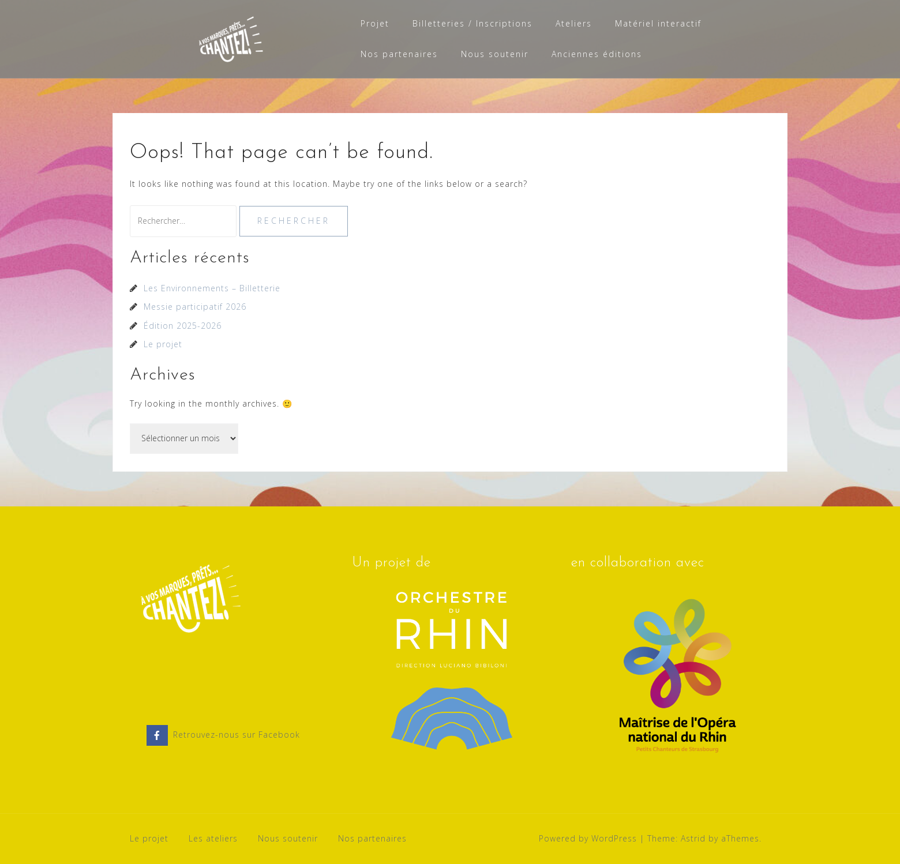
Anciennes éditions (597, 53)
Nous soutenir (494, 53)
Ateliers (574, 23)
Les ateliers (213, 838)
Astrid (693, 838)
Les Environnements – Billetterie (212, 288)
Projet (375, 23)
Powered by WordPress (588, 838)
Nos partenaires (399, 53)
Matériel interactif (658, 23)
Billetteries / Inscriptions (472, 23)
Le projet (163, 344)
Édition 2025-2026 (183, 325)
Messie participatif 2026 (195, 306)
